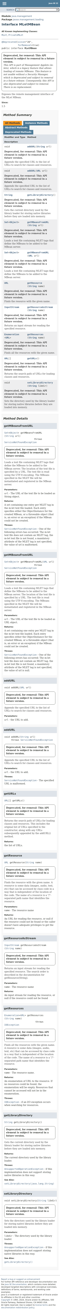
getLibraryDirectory (40, 195)
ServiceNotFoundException (20, 442)
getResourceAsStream (40, 307)
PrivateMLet (15, 35)
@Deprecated (9, 42)
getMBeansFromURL (38, 222)
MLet (4, 35)
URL (39, 170)
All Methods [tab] (12, 123)
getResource (34, 283)
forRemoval (24, 45)
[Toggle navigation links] (4, 4)
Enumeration (11, 334)
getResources (35, 334)
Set (6, 222)
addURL (31, 146)
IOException (11, 1025)
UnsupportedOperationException (23, 1169)
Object (14, 222)
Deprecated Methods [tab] (18, 132)
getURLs (32, 358)
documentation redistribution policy (17, 1307)
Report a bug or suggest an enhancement (20, 1279)
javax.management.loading (28, 19)
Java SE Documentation (16, 1284)
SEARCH (10, 10)
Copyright (5, 1300)
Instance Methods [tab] (36, 123)
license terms (41, 1305)
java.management (22, 16)
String (41, 146)
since (21, 42)
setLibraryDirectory (40, 382)
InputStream (11, 307)
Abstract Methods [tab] (16, 127)
